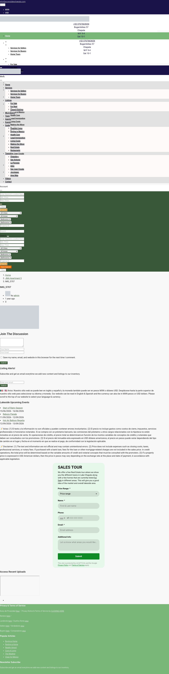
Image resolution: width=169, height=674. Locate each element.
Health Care (15, 115)
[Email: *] (78, 569)
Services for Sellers (18, 48)
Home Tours (15, 54)
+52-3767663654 (81, 24)
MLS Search (10, 76)
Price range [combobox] (65, 532)
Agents (8, 90)
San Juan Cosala (17, 154)
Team (7, 83)
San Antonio (15, 160)
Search (3, 210)
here (8, 655)
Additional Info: (64, 576)
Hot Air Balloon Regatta (13, 420)
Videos (8, 165)
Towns (8, 136)
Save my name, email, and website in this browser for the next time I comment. (39, 357)
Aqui (18, 650)
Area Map (14, 175)
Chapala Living (16, 128)
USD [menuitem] (7, 13)
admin (16, 295)
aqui (26, 660)
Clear (3, 207)
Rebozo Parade (10, 414)
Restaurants (15, 150)
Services (8, 43)
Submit (3, 363)
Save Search (6, 267)
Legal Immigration (17, 118)
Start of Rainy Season (13, 408)
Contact (8, 182)
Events (8, 97)
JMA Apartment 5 (13, 278)
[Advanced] (1, 204)
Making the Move (17, 125)
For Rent (13, 68)
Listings (8, 59)
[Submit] (78, 595)
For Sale (13, 64)
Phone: (61, 552)
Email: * (61, 564)
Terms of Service (78, 604)
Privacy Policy (63, 604)
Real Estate (15, 147)
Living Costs (15, 121)
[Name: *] (78, 544)
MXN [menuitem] (7, 10)
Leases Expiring (16, 110)
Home (7, 36)
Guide (7, 104)
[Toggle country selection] (63, 557)
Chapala (13, 157)
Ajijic (12, 166)
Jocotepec (14, 172)
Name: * (61, 539)
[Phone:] (82, 557)
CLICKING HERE (57, 650)
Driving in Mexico (17, 112)
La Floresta (15, 163)
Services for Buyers (18, 51)
